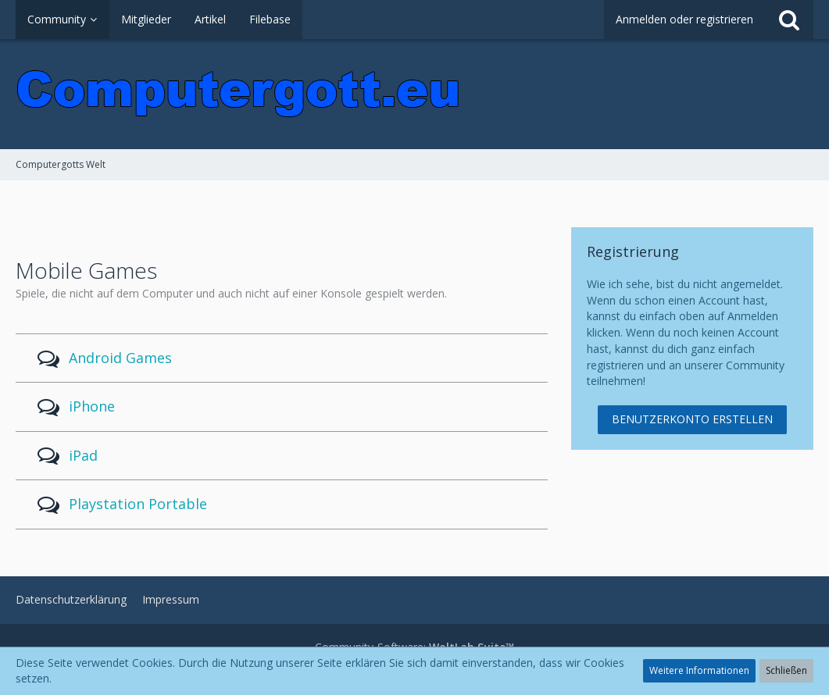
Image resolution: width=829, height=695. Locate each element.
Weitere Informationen (699, 670)
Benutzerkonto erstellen (692, 419)
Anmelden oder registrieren (684, 19)
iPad (83, 455)
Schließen (786, 670)
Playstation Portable (138, 503)
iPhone (92, 406)
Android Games (120, 357)
